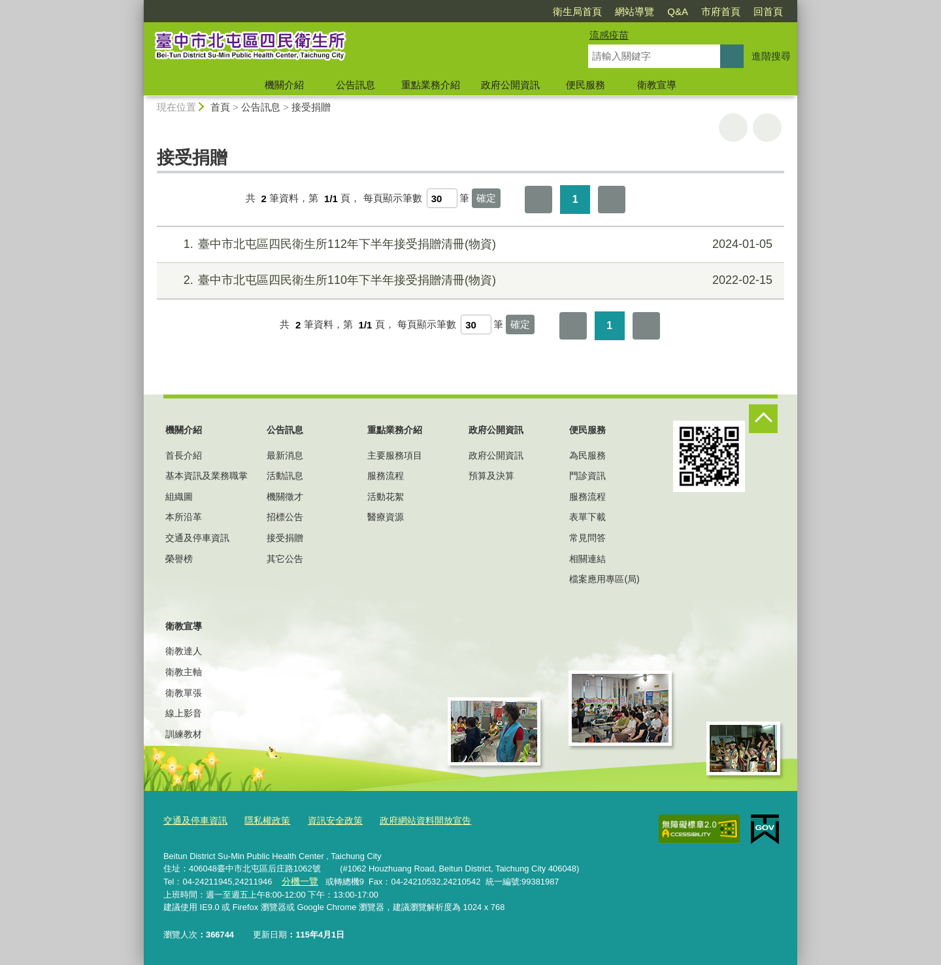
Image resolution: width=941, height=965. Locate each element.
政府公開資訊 (510, 84)
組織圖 (179, 496)
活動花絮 (385, 496)
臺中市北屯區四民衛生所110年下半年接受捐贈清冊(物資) (468, 280)
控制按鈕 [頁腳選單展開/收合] (763, 418)
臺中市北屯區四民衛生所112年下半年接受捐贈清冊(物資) (468, 244)
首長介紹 (183, 455)
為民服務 (587, 455)
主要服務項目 (394, 455)
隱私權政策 (261, 821)
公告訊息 (355, 84)
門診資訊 (587, 475)
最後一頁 (611, 199)
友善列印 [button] (733, 127)
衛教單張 (183, 693)
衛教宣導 (656, 84)
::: (138, 5)
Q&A (677, 11)
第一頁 (538, 199)
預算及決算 (491, 475)
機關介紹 (284, 84)
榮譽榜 (179, 558)
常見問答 (587, 538)
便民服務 (585, 84)
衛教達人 (183, 651)
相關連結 (587, 558)
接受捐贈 (311, 107)
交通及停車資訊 (197, 538)
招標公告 (285, 517)
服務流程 (385, 475)
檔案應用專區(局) (604, 579)
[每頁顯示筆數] (442, 198)
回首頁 (768, 11)
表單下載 (587, 517)
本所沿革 (183, 517)
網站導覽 (634, 11)
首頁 (220, 107)
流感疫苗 (609, 35)
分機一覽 (298, 880)
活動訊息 (285, 475)
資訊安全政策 (325, 821)
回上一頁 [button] (767, 127)
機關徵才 (285, 496)
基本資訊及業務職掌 (206, 475)
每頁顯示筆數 (392, 198)
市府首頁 (720, 11)
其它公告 (285, 558)
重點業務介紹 (430, 84)
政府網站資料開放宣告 (410, 821)
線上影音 (183, 713)
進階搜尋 (771, 55)
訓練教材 (183, 734)
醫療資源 (385, 517)
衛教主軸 (183, 672)
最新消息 (285, 455)
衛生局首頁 (577, 11)
